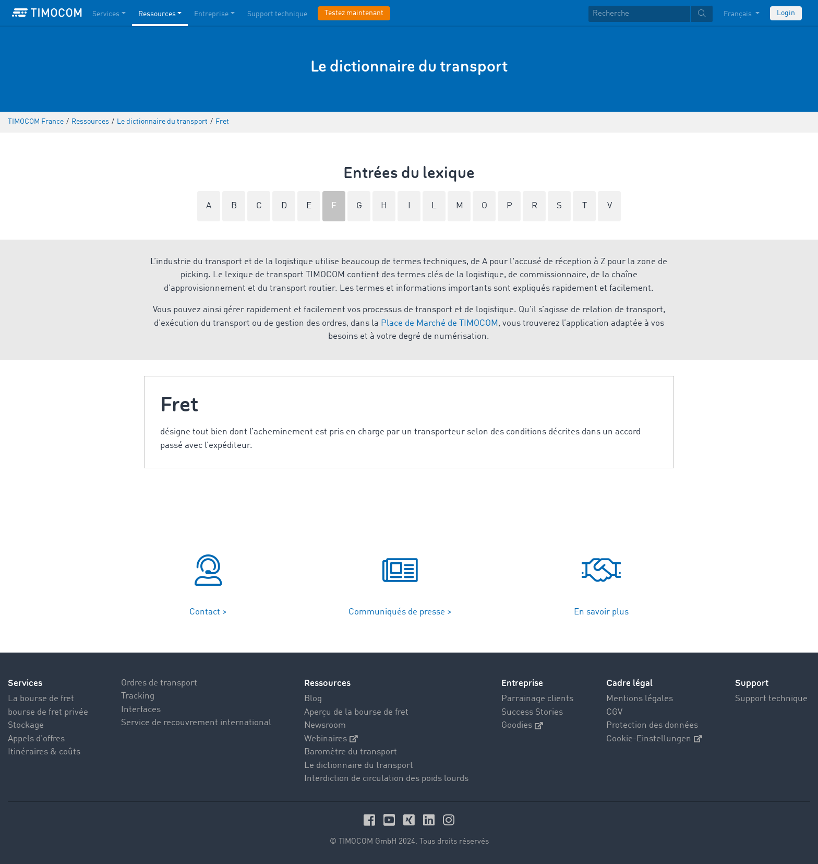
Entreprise (522, 683)
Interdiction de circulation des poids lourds (386, 778)
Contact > (208, 612)
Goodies (522, 725)
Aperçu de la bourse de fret (356, 712)
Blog (313, 698)
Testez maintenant (353, 13)
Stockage (26, 725)
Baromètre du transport (350, 752)
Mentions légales (639, 698)
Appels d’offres (36, 739)
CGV (614, 712)
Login (786, 13)
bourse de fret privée (48, 712)
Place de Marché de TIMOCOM (439, 323)
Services (25, 683)
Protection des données (652, 725)
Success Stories (532, 712)
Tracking (137, 696)
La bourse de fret (41, 698)
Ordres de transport (159, 683)
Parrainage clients (537, 698)
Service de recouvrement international (196, 722)
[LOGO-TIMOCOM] (47, 13)
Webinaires (331, 739)
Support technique (771, 698)
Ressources (327, 683)
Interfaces (141, 709)
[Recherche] (639, 13)
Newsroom (325, 725)
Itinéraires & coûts (44, 752)
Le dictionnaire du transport (358, 765)
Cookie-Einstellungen (654, 739)
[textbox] (650, 13)
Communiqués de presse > (400, 612)
